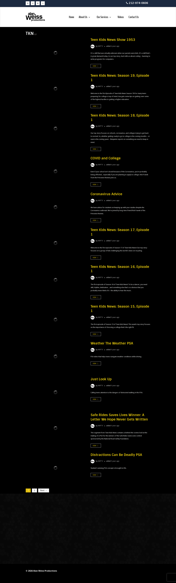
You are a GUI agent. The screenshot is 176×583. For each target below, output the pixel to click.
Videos (121, 17)
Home (71, 17)
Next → (43, 490)
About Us (83, 17)
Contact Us (133, 17)
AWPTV (100, 46)
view (96, 66)
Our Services (102, 17)
